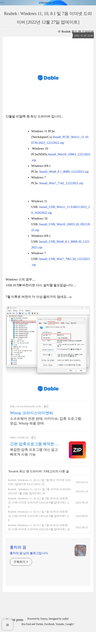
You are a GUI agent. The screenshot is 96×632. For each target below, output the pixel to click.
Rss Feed (26, 624)
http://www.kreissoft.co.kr (25, 406)
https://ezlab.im (19, 437)
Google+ (69, 624)
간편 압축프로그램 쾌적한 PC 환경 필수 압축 (35, 444)
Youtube (60, 624)
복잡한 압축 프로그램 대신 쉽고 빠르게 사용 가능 (34, 452)
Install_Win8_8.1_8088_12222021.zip (64, 171)
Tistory (43, 618)
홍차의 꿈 (18, 547)
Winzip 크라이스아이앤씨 (31, 413)
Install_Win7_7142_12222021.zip (61, 183)
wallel (65, 618)
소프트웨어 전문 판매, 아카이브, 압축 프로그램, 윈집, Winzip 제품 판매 (46, 421)
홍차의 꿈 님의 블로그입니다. (29, 553)
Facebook (49, 624)
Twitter (39, 624)
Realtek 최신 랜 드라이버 (78, 31)
